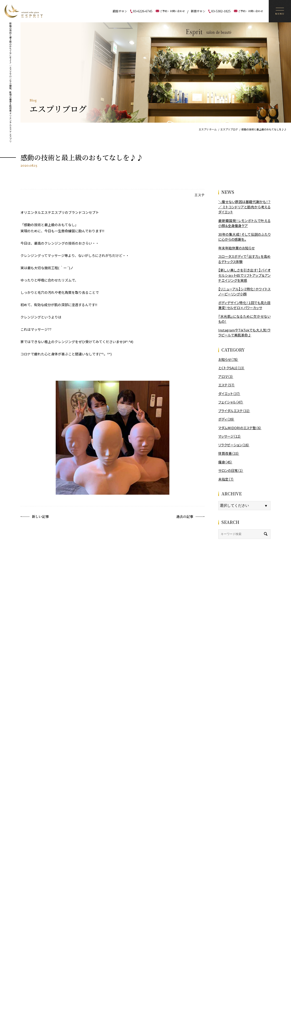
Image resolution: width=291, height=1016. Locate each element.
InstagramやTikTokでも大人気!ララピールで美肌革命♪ (244, 333)
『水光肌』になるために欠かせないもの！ (244, 319)
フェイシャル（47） (230, 402)
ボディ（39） (226, 419)
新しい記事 (34, 516)
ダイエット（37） (229, 393)
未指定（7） (226, 479)
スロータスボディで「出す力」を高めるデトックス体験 (244, 259)
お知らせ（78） (228, 359)
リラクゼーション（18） (233, 444)
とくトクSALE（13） (231, 367)
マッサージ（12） (229, 436)
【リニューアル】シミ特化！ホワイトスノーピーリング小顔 (244, 292)
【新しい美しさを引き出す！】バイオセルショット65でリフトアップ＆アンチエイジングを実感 (244, 275)
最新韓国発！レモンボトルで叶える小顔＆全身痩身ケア (244, 223)
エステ (199, 194)
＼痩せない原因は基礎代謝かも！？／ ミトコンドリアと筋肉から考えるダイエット (244, 206)
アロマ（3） (225, 376)
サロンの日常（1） (230, 470)
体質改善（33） (228, 453)
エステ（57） (226, 385)
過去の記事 (190, 516)
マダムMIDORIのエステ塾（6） (239, 427)
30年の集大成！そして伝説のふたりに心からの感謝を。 (244, 237)
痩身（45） (225, 462)
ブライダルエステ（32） (234, 410)
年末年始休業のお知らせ (236, 248)
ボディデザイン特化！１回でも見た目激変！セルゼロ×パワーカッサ (244, 305)
